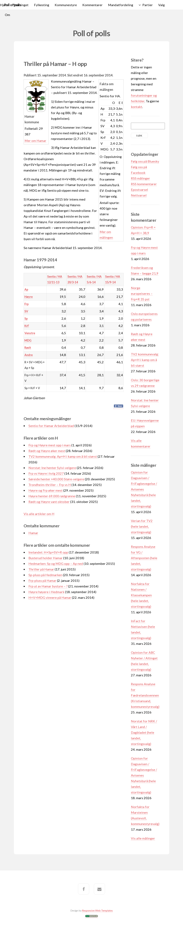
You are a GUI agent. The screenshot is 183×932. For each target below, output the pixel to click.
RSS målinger (140, 178)
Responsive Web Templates (97, 910)
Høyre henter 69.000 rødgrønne (51, 496)
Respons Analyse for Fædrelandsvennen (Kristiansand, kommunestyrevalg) (145, 695)
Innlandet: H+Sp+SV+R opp (48, 552)
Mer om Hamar (35, 141)
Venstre (29, 333)
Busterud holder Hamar (45, 558)
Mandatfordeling (120, 5)
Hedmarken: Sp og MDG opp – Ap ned (55, 563)
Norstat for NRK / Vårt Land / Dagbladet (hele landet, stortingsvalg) (144, 732)
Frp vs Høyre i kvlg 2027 (46, 473)
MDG (27, 340)
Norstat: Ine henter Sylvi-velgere (52, 468)
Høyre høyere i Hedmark (46, 592)
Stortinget (20, 5)
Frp (26, 304)
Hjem (4, 5)
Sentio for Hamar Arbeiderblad (51, 426)
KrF (26, 326)
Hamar (33, 533)
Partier (147, 5)
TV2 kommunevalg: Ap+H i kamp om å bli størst (63, 456)
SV (26, 311)
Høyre (28, 296)
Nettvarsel (139, 195)
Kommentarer (92, 5)
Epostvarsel (139, 190)
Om (7, 15)
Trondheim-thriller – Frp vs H (50, 485)
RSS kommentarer (144, 184)
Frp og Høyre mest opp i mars (49, 445)
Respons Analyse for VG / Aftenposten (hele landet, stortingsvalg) (144, 558)
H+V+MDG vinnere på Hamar (49, 597)
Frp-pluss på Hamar (42, 580)
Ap (26, 289)
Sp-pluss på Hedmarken (45, 575)
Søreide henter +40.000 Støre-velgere (56, 479)
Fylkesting (41, 5)
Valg (161, 5)
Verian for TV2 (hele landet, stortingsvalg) (142, 526)
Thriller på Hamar (41, 569)
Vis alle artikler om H (39, 514)
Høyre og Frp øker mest (45, 490)
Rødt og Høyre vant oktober (49, 502)
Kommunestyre (66, 5)
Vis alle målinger (143, 838)
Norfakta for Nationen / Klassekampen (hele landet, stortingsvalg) (141, 595)
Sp (26, 318)
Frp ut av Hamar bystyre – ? (47, 586)
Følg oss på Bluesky (145, 161)
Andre (28, 355)
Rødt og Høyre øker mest (46, 451)
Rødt (27, 347)
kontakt (136, 107)
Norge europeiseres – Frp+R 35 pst (142, 293)
